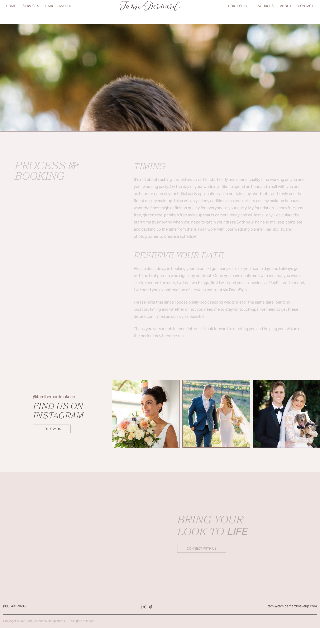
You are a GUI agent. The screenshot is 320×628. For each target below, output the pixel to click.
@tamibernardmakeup (54, 397)
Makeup (66, 11)
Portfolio (237, 11)
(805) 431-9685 (14, 607)
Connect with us (197, 548)
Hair (49, 11)
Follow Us (52, 429)
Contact (306, 11)
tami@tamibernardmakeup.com (292, 607)
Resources (263, 11)
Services (31, 11)
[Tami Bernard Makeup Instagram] (144, 608)
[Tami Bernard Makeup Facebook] (150, 608)
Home (11, 11)
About (286, 11)
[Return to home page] (151, 11)
